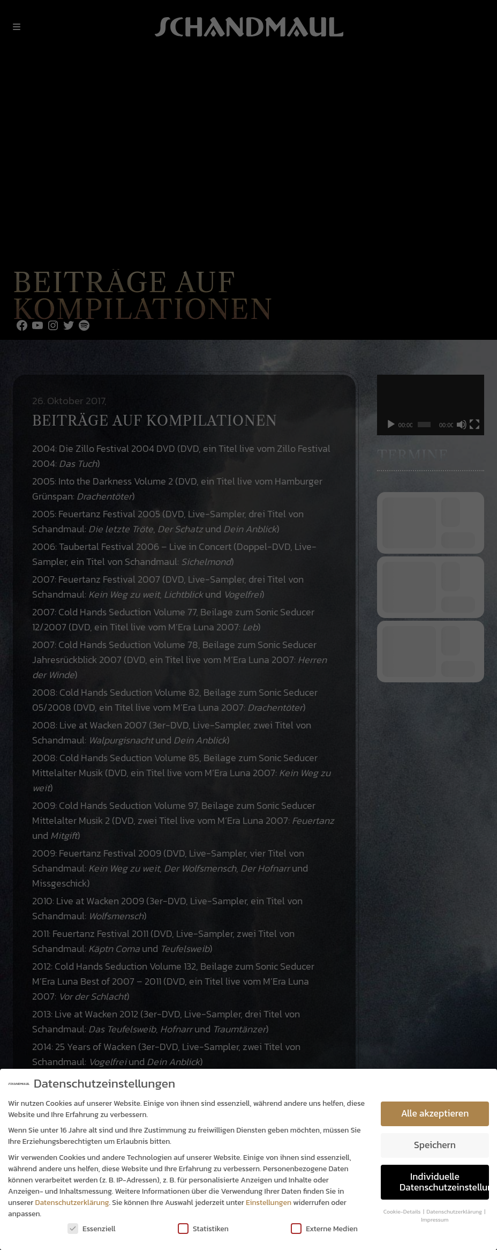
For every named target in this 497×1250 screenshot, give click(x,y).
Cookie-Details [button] (402, 1211)
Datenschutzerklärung (72, 1202)
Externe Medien (324, 1228)
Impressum (434, 1219)
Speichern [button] (435, 1145)
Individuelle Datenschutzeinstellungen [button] (444, 1182)
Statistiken (203, 1228)
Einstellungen (268, 1202)
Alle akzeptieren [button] (435, 1113)
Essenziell (91, 1228)
